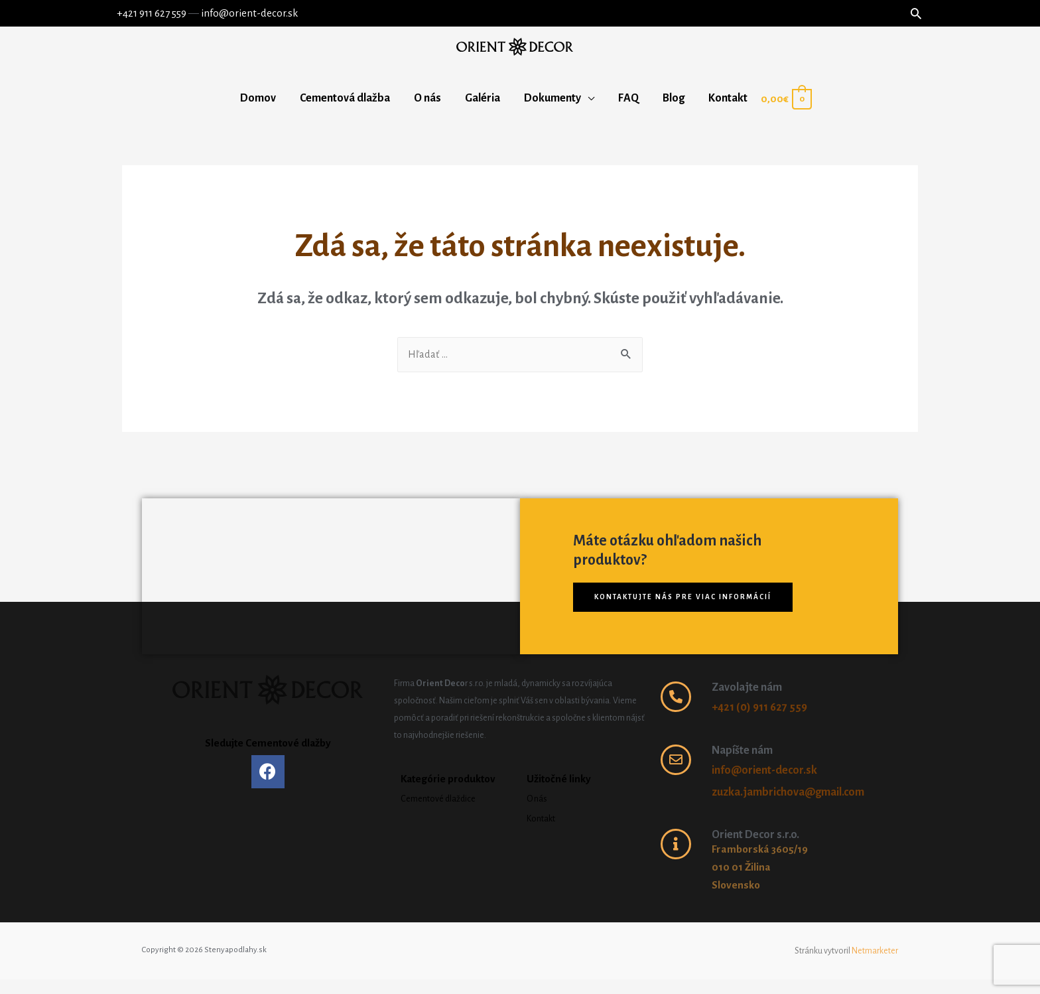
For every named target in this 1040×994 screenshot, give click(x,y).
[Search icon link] (920, 13)
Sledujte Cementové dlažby (268, 757)
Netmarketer (875, 965)
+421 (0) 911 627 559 (759, 723)
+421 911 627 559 (147, 13)
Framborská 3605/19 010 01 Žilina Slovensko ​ (762, 882)
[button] (688, 611)
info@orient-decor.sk (244, 13)
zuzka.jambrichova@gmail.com (788, 807)
